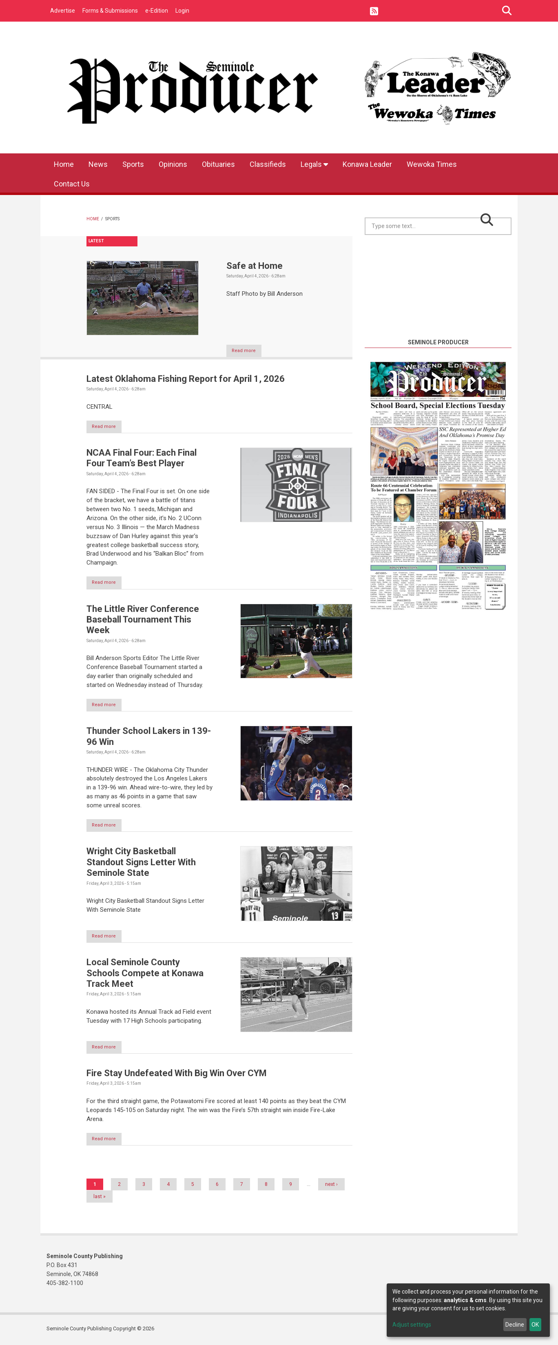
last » (99, 1199)
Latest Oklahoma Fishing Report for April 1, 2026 (185, 379)
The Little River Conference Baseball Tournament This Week (142, 620)
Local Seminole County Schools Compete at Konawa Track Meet (145, 974)
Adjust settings (411, 1324)
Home (64, 164)
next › (331, 1187)
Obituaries (218, 164)
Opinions (173, 164)
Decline (514, 1324)
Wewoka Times (432, 164)
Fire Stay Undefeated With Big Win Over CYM (176, 1075)
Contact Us (72, 183)
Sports (133, 164)
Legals (314, 164)
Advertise (62, 10)
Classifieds (268, 164)
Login (182, 10)
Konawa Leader (367, 164)
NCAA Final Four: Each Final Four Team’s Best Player (141, 458)
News (98, 164)
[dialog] (468, 1310)
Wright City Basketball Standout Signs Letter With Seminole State (141, 864)
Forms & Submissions (110, 10)
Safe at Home (254, 266)
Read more (248, 350)
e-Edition (156, 10)
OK (535, 1324)
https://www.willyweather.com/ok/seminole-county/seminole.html (438, 328)
